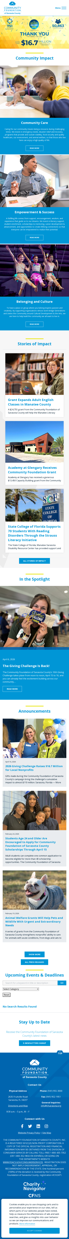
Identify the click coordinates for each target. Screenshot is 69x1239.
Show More (34, 954)
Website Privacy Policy (29, 1132)
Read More (34, 148)
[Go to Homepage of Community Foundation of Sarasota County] (12, 8)
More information (27, 1223)
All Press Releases (34, 962)
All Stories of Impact (34, 561)
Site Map (46, 1132)
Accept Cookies (34, 1231)
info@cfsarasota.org (51, 1105)
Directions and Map (18, 1105)
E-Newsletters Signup (34, 1043)
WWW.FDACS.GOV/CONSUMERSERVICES (23, 1162)
